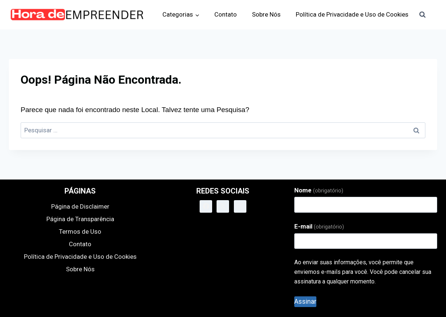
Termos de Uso (80, 231)
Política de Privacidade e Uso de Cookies (352, 14)
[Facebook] (206, 206)
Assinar (305, 301)
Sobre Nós (266, 14)
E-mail (319, 226)
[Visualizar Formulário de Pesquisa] (422, 14)
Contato (225, 14)
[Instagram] (240, 206)
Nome (318, 190)
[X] (223, 206)
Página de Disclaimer (80, 206)
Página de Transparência (80, 219)
